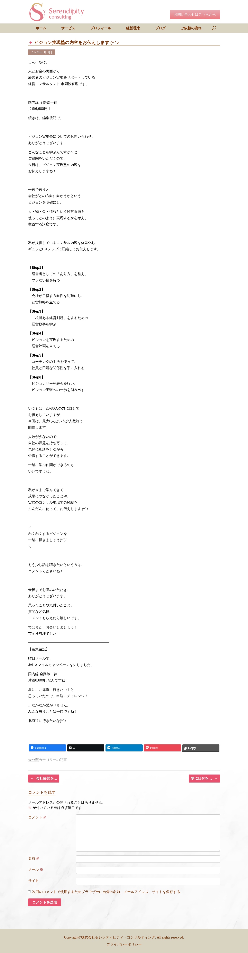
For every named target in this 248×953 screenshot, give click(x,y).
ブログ (160, 28)
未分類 (33, 760)
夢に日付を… (204, 778)
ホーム (41, 28)
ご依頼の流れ (191, 28)
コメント (37, 817)
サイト (33, 881)
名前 (34, 858)
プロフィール (100, 28)
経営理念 (133, 28)
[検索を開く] (214, 28)
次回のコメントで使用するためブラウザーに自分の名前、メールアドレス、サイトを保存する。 (108, 892)
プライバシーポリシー (124, 944)
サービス (68, 28)
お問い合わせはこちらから (195, 14)
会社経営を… (43, 778)
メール (35, 869)
